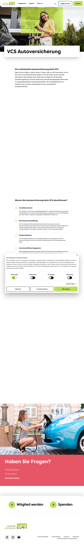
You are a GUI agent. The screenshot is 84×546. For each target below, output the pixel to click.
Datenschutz (76, 537)
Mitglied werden (65, 3)
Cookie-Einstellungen (42, 537)
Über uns (39, 3)
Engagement (22, 3)
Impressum (66, 537)
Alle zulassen (66, 289)
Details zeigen (70, 283)
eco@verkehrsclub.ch (12, 478)
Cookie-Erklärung (56, 537)
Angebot (31, 3)
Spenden (78, 3)
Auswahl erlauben (42, 289)
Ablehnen (18, 289)
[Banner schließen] (77, 255)
